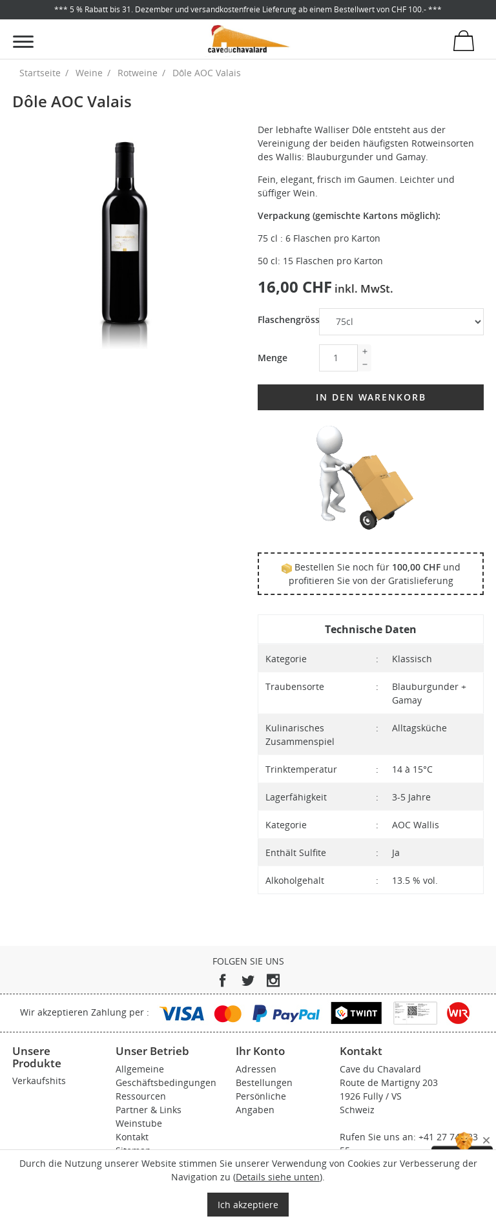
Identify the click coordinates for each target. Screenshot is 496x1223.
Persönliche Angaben (261, 1103)
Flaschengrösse (283, 319)
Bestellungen (264, 1082)
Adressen (256, 1069)
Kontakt (132, 1137)
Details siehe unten (278, 1177)
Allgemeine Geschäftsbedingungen (166, 1076)
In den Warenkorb (371, 397)
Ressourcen (141, 1096)
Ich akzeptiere (248, 1204)
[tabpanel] (125, 236)
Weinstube (139, 1123)
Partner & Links (148, 1109)
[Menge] (338, 357)
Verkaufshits (39, 1080)
